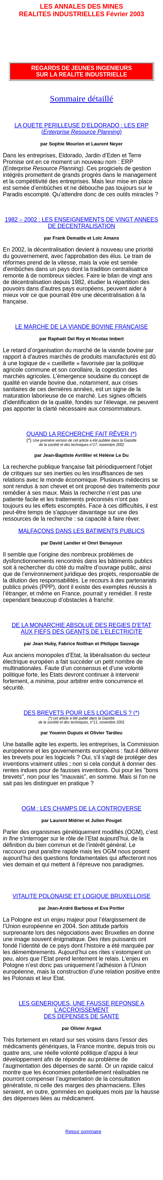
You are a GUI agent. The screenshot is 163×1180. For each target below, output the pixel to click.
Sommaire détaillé (81, 98)
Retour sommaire (83, 1131)
